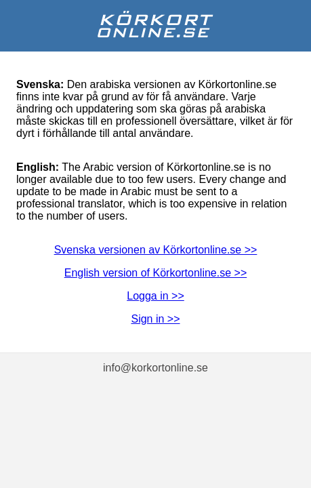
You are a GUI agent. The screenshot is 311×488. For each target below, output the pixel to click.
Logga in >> (155, 296)
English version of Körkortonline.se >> (155, 273)
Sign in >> (155, 319)
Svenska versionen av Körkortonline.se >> (155, 250)
